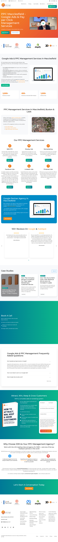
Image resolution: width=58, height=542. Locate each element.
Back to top (49, 381)
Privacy (51, 536)
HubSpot (42, 229)
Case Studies (35, 3)
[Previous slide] (1, 45)
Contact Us (42, 536)
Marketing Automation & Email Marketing (33, 521)
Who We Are (42, 3)
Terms (47, 536)
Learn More (10, 160)
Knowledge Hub (50, 3)
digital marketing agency (16, 117)
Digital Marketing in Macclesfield (11, 129)
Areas (37, 536)
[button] (56, 3)
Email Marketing (23, 521)
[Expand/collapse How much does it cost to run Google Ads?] (50, 373)
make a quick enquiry (20, 80)
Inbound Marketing (33, 514)
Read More (23, 294)
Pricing (29, 3)
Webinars (41, 523)
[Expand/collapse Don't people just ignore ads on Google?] (50, 361)
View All (54, 271)
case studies (24, 460)
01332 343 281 (4, 519)
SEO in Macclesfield (9, 126)
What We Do (23, 3)
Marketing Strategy (33, 518)
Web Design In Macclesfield (10, 127)
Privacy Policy (50, 426)
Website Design (33, 516)
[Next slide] (56, 45)
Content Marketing (52, 511)
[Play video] (43, 23)
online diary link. (22, 82)
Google (31, 229)
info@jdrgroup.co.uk (5, 521)
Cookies (55, 536)
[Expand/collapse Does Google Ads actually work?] (50, 377)
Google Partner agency (11, 206)
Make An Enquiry (42, 511)
